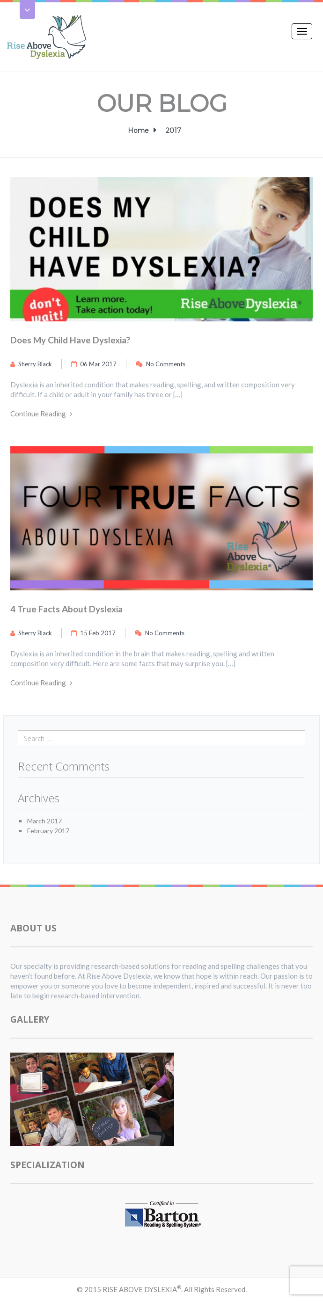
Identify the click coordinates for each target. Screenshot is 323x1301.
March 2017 (44, 821)
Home (140, 130)
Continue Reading (41, 413)
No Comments (160, 364)
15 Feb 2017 (93, 633)
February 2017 (48, 831)
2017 (173, 130)
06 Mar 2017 (94, 364)
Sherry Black (31, 364)
